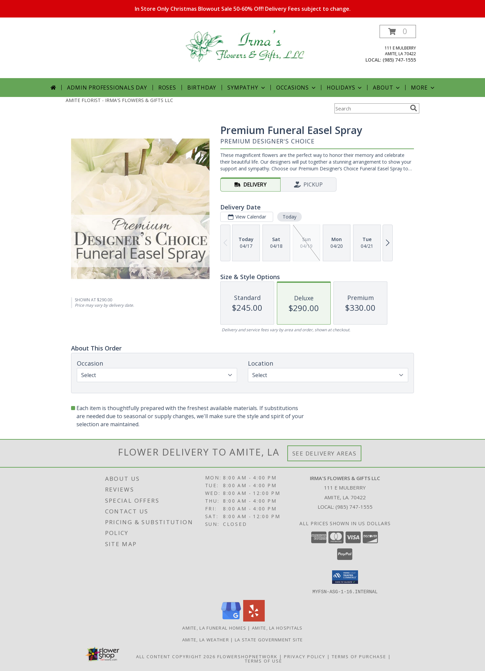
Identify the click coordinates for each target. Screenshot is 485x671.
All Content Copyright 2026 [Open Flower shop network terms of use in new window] (176, 656)
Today (289, 216)
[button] (398, 31)
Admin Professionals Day (107, 87)
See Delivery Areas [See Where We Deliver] (324, 453)
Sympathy (246, 87)
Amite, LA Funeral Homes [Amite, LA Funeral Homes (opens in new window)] (214, 628)
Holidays (345, 87)
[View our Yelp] (254, 619)
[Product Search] (371, 108)
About (387, 87)
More (423, 87)
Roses (167, 87)
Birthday (201, 87)
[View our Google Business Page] (231, 619)
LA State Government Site (269, 639)
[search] (413, 108)
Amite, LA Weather (205, 639)
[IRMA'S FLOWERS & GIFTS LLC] (245, 45)
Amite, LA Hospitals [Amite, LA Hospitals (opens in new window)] (277, 628)
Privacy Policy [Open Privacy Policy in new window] (304, 656)
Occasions (296, 87)
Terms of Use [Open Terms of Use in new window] (263, 661)
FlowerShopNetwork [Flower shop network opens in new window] (247, 656)
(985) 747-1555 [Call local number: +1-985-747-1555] (399, 60)
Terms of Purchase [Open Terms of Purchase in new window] (359, 656)
